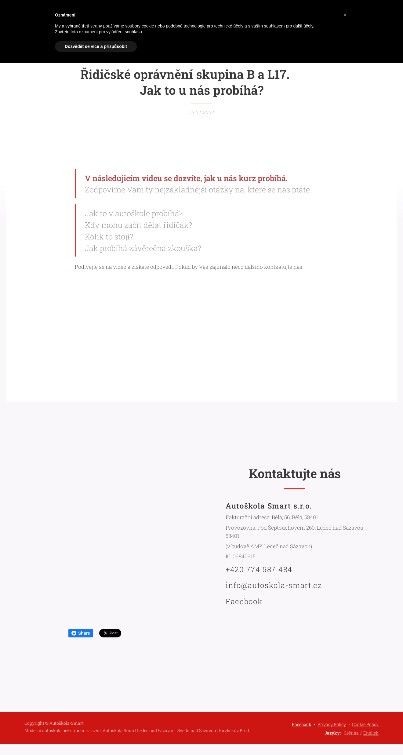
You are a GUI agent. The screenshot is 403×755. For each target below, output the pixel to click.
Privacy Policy (332, 724)
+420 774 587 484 (259, 569)
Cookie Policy (365, 724)
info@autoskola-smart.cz (274, 585)
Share (80, 633)
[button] (345, 15)
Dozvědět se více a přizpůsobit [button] (96, 46)
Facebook (244, 601)
